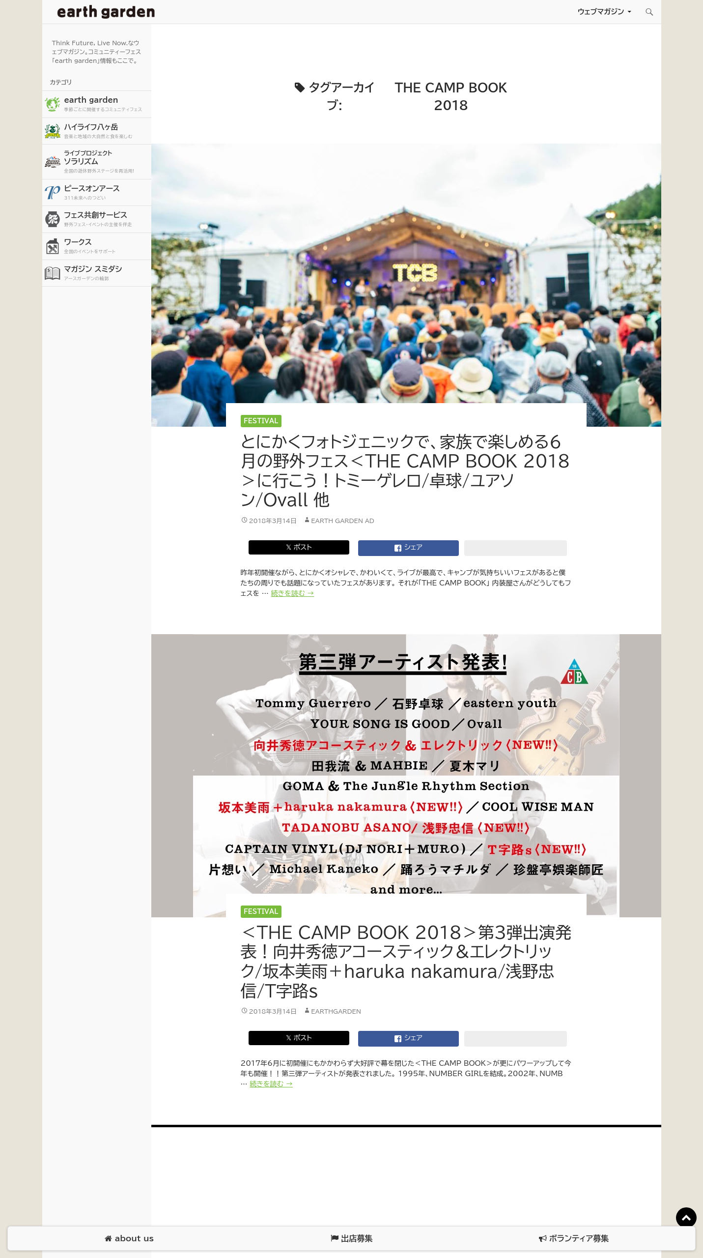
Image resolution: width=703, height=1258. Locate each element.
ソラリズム (106, 161)
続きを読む (292, 593)
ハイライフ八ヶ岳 (106, 131)
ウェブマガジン (601, 11)
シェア (408, 548)
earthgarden (336, 1011)
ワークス (106, 246)
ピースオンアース (106, 193)
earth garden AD (342, 521)
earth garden (106, 104)
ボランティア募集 (574, 1238)
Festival (261, 421)
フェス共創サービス (106, 219)
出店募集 (351, 1238)
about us (129, 1238)
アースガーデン (106, 12)
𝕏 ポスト (299, 547)
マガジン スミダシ (106, 273)
